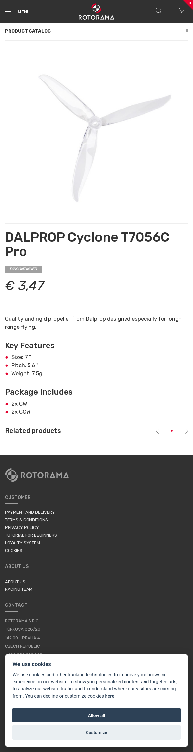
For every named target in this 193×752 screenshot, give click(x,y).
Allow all (96, 715)
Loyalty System (22, 542)
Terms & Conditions (26, 519)
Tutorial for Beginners (31, 535)
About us (15, 581)
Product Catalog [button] (96, 31)
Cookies (13, 550)
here (110, 696)
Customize (96, 732)
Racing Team (18, 589)
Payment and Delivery (30, 512)
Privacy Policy (22, 527)
